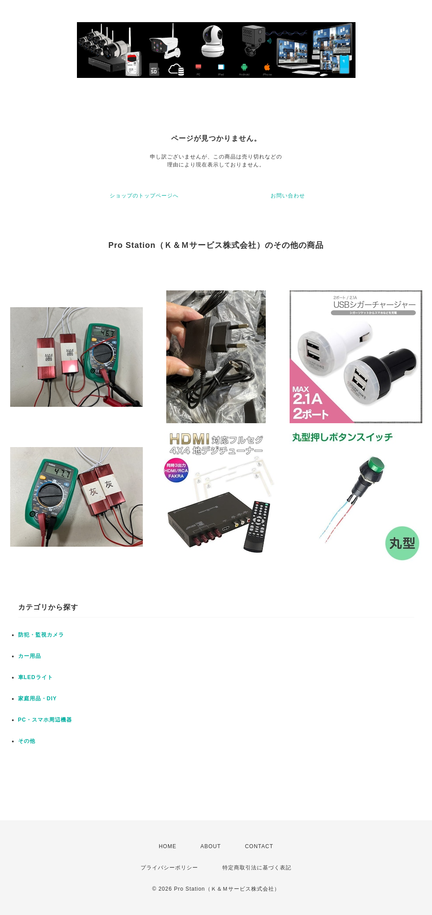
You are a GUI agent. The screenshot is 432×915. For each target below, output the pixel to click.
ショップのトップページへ (144, 196)
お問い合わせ (288, 196)
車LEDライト (35, 677)
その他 (26, 741)
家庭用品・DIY (37, 698)
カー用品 (29, 656)
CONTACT (259, 846)
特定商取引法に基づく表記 (256, 868)
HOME (167, 846)
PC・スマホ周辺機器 (45, 720)
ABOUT (210, 846)
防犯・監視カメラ (41, 635)
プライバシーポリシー (169, 868)
